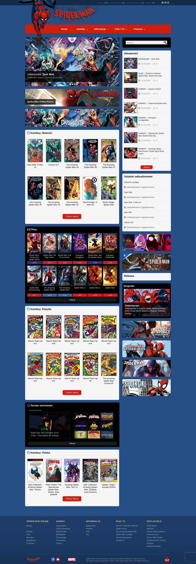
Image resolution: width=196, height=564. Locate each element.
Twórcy (59, 543)
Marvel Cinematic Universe (127, 526)
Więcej (72, 300)
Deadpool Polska (154, 546)
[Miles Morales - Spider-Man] (146, 339)
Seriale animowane (124, 537)
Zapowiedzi (61, 526)
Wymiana (30, 537)
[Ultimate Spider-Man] (146, 359)
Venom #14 (128, 222)
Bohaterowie (61, 532)
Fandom (138, 29)
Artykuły (89, 529)
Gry (87, 534)
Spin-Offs (128, 212)
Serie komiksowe (63, 529)
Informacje (100, 29)
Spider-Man (91, 526)
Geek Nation (152, 526)
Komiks (81, 29)
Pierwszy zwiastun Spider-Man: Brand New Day (150, 75)
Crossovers (61, 540)
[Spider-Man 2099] (146, 378)
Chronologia (61, 537)
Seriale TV (120, 540)
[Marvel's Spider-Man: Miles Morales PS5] (146, 272)
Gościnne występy (131, 182)
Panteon (150, 543)
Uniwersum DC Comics (156, 540)
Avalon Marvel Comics (156, 532)
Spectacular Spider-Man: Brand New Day (151, 135)
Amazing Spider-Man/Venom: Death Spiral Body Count (151, 152)
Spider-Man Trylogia (124, 534)
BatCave (150, 529)
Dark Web (48, 74)
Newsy (29, 526)
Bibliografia (60, 534)
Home (64, 29)
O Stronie (30, 543)
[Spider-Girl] (146, 398)
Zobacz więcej (72, 216)
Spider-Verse (121, 529)
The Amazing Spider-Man (126, 532)
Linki (28, 534)
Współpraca (31, 540)
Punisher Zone (153, 534)
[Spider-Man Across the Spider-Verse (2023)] (146, 252)
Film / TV (120, 29)
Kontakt (29, 532)
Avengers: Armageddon (147, 120)
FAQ (88, 532)
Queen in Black (149, 89)
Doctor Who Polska (154, 537)
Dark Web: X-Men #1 (132, 202)
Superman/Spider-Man (152, 104)
